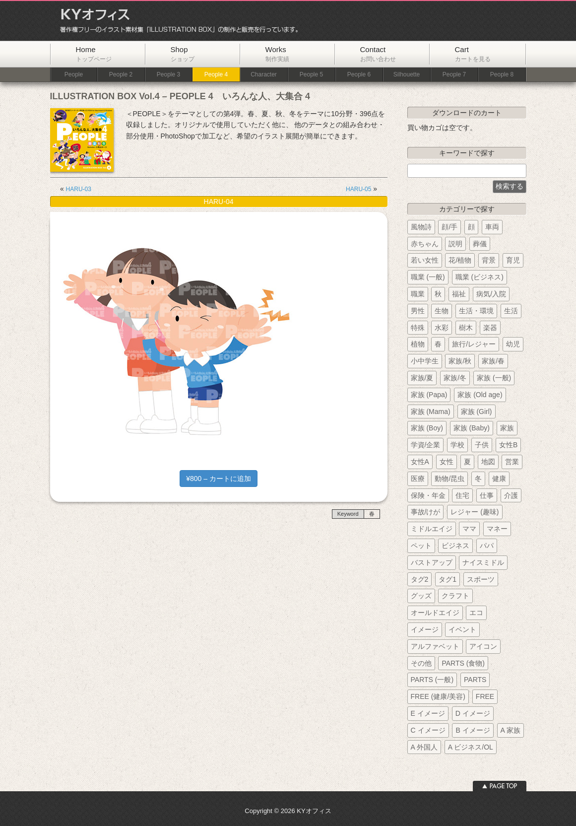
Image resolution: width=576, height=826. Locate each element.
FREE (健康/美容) (438, 696)
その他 (421, 663)
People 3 (168, 74)
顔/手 (449, 227)
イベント (462, 629)
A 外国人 (424, 747)
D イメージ (472, 713)
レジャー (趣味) (474, 512)
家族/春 (493, 361)
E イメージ (428, 713)
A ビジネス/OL (470, 747)
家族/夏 (422, 378)
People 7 (454, 74)
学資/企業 (426, 445)
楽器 (490, 328)
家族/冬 (455, 378)
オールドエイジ (435, 613)
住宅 (462, 495)
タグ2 (420, 579)
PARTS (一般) (432, 680)
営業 (512, 462)
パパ (487, 546)
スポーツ (481, 579)
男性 (418, 311)
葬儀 (480, 244)
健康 (499, 478)
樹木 (466, 328)
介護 (511, 495)
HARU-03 (78, 189)
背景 (489, 260)
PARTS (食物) (463, 663)
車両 (492, 227)
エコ (476, 613)
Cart (473, 54)
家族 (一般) (494, 378)
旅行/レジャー (474, 344)
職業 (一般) (428, 277)
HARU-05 (358, 189)
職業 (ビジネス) (479, 277)
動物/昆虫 (449, 478)
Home (94, 54)
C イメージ (428, 730)
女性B (508, 445)
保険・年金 (428, 495)
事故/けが (426, 512)
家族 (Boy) (427, 428)
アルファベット (435, 646)
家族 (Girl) (476, 411)
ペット (421, 546)
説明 (455, 244)
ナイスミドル (483, 562)
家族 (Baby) (471, 428)
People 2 (120, 74)
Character (264, 74)
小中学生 (425, 361)
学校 (457, 445)
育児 (513, 260)
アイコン (483, 646)
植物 (418, 344)
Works (277, 54)
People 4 (216, 74)
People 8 (501, 74)
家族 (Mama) (430, 411)
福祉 (459, 294)
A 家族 (510, 730)
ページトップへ (499, 786)
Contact (378, 54)
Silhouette (406, 74)
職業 (418, 294)
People (73, 74)
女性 (446, 462)
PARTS (475, 680)
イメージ (425, 629)
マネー (497, 529)
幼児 (513, 344)
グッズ (421, 596)
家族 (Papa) (429, 395)
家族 (507, 428)
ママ (469, 529)
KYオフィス (175, 21)
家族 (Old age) (479, 395)
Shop (182, 54)
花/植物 (459, 260)
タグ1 (447, 579)
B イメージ (472, 730)
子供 (482, 445)
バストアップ (431, 562)
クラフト (455, 596)
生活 (511, 311)
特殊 (418, 328)
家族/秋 (459, 361)
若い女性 (425, 260)
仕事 (487, 495)
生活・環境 (476, 311)
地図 (488, 462)
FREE (485, 696)
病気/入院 (491, 294)
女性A (420, 462)
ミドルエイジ (431, 529)
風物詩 (421, 227)
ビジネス (455, 546)
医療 (418, 478)
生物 (441, 311)
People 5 (311, 74)
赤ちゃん (425, 244)
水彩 (441, 328)
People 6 (359, 74)
